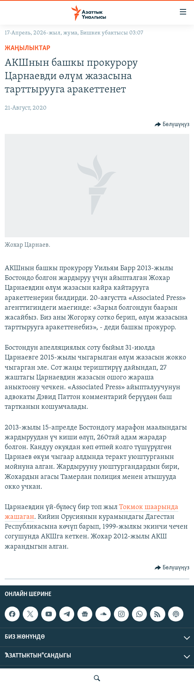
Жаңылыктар (27, 48)
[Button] (172, 124)
